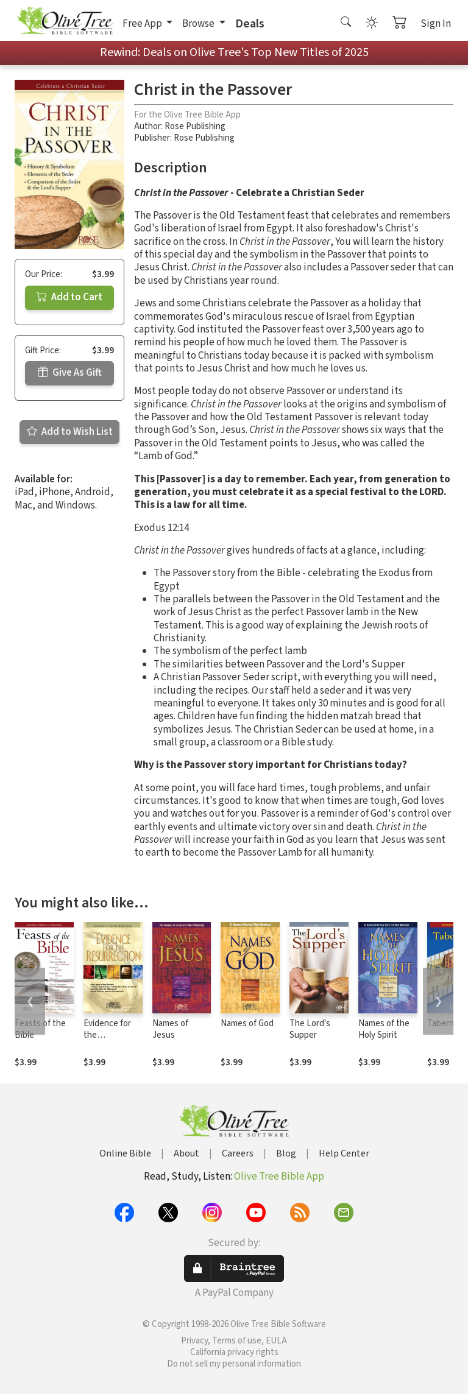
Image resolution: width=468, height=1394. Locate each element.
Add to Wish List (70, 431)
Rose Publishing (195, 126)
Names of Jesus (170, 1029)
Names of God (247, 1023)
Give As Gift (70, 372)
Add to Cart (69, 297)
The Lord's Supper (309, 1029)
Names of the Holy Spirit (384, 1029)
